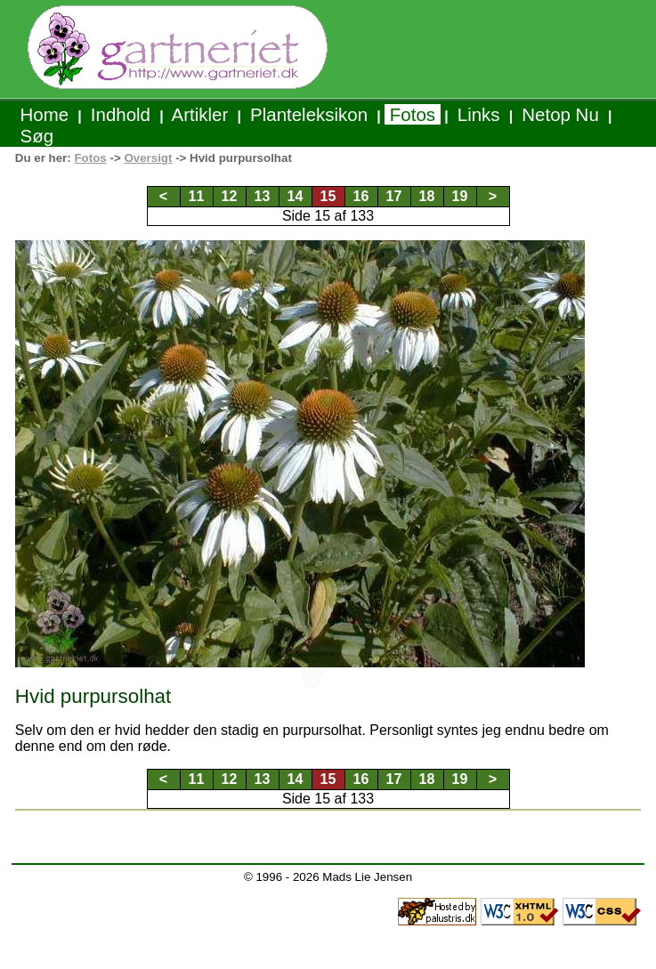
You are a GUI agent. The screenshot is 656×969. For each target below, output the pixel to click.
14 (296, 196)
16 (361, 196)
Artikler (200, 114)
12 (230, 196)
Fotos (413, 114)
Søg (37, 135)
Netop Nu (560, 114)
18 (427, 196)
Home (44, 114)
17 (394, 196)
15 (328, 196)
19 (460, 196)
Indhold (120, 114)
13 (263, 196)
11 (197, 196)
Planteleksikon (308, 114)
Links (478, 114)
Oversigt (148, 158)
